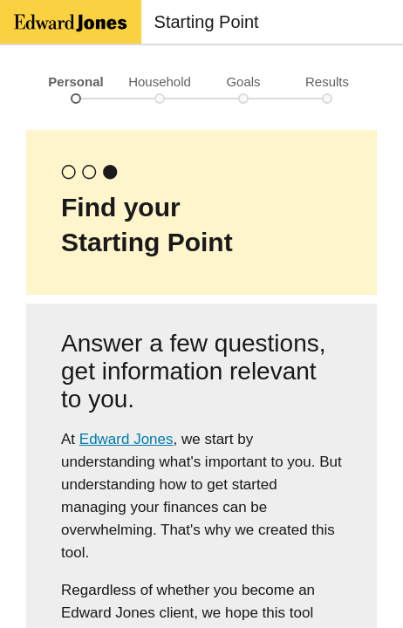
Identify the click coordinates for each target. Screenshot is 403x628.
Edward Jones (126, 439)
